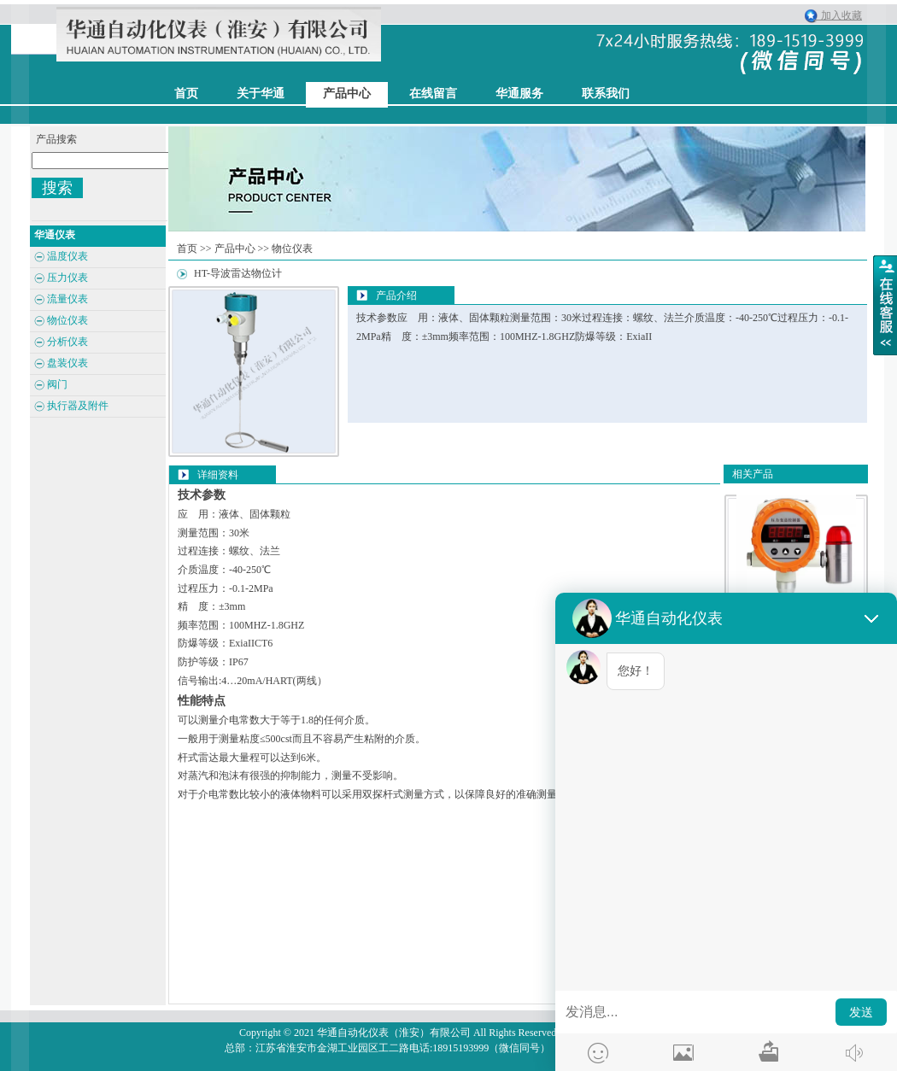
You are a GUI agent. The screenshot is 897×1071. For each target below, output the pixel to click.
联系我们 (606, 93)
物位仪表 (292, 249)
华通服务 (519, 93)
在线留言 (433, 93)
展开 (885, 305)
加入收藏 (837, 15)
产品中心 (347, 93)
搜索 (57, 187)
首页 (187, 249)
